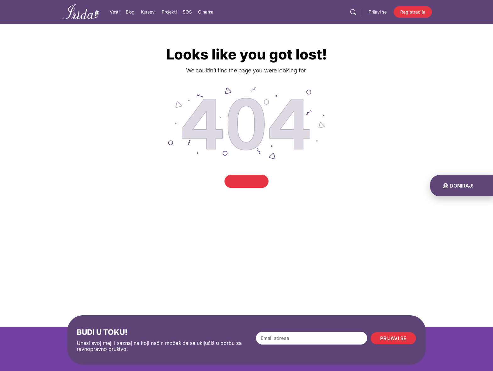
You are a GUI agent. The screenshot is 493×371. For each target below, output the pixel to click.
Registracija (412, 11)
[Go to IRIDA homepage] (80, 11)
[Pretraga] (353, 12)
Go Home (246, 181)
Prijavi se (377, 11)
